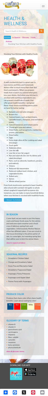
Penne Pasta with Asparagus (19, 281)
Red (17, 305)
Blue (10, 305)
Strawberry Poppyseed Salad (19, 270)
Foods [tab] (33, 37)
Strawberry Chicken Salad (18, 258)
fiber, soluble (13, 337)
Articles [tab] (7, 37)
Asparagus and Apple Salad (19, 277)
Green (24, 305)
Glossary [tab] (25, 37)
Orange (37, 305)
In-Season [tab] (16, 37)
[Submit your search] (41, 31)
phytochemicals (14, 347)
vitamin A (12, 327)
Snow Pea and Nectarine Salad (20, 266)
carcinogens (13, 332)
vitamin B (11, 324)
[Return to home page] (24, 5)
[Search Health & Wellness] (21, 31)
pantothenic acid (15, 329)
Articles (9, 41)
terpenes (12, 342)
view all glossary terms (15, 351)
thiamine (11, 334)
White (31, 305)
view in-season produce (15, 243)
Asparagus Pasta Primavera (19, 274)
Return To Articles (12, 200)
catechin (11, 340)
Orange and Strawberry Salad (20, 262)
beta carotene (14, 345)
